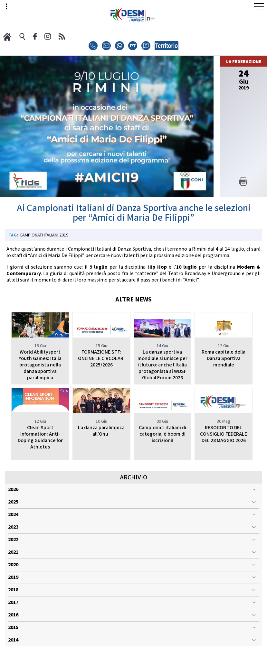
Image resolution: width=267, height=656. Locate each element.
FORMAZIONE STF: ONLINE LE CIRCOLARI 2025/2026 (101, 358)
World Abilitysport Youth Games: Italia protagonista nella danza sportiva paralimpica (40, 365)
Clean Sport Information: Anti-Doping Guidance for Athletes (40, 437)
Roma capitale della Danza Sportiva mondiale (223, 358)
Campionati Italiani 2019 (44, 235)
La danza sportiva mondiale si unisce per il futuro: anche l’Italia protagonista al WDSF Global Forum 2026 (162, 365)
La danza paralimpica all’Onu (101, 431)
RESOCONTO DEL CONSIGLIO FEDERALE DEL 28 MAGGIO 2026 (223, 434)
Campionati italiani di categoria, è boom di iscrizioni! (162, 434)
